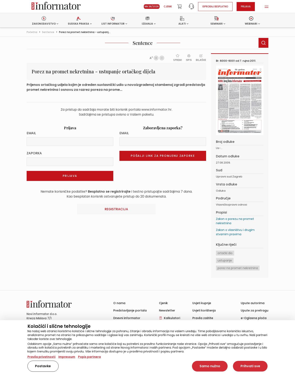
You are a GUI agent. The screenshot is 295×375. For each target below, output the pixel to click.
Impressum (66, 357)
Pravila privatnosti (41, 357)
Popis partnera (89, 357)
